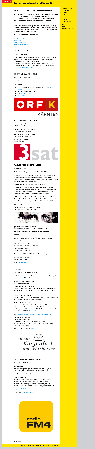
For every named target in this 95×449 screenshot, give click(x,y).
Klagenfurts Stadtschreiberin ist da (24, 389)
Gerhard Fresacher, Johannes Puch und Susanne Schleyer (34, 314)
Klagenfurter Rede (22, 95)
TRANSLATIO (23, 262)
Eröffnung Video (21, 81)
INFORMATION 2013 (20, 42)
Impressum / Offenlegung (50, 445)
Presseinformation (67, 28)
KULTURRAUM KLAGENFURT (27, 67)
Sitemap (23, 445)
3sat (26, 278)
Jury (65, 17)
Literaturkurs (66, 24)
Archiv (64, 26)
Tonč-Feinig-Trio (25, 93)
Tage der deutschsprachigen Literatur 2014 (34, 3)
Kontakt (29, 445)
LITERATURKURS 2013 (21, 44)
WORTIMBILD (33, 310)
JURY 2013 (17, 40)
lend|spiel (33, 328)
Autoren (66, 15)
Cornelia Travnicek (27, 392)
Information (67, 10)
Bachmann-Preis (67, 8)
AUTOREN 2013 (19, 38)
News (65, 13)
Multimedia (67, 21)
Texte (65, 19)
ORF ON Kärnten (37, 445)
